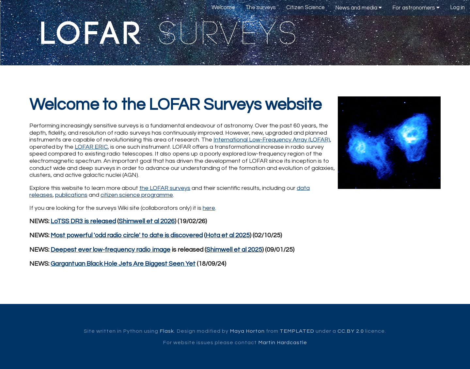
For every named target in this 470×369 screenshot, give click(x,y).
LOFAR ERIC (91, 147)
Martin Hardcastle (282, 342)
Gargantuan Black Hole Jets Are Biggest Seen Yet (123, 263)
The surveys (260, 7)
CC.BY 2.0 (350, 331)
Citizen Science (305, 7)
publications (71, 195)
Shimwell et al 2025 (234, 249)
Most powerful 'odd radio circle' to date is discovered (127, 235)
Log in (457, 7)
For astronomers (416, 8)
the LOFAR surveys (164, 188)
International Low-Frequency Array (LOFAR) (271, 140)
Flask (167, 331)
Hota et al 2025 (228, 235)
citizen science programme (137, 195)
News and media (358, 8)
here (209, 208)
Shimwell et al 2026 (147, 221)
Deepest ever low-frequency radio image (110, 249)
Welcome (223, 7)
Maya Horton (247, 331)
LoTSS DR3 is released (83, 221)
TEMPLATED (297, 331)
